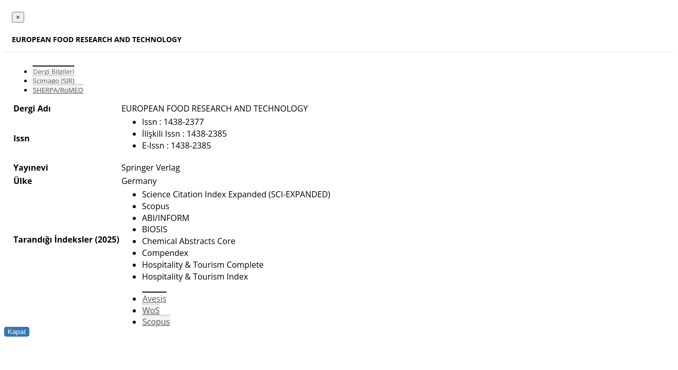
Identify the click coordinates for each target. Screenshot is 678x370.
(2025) (107, 239)
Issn (21, 138)
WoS (150, 310)
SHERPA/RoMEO (58, 90)
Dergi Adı (32, 108)
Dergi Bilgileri (53, 71)
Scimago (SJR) (53, 80)
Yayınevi (30, 167)
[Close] (18, 17)
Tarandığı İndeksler (53, 239)
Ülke (22, 181)
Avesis (154, 298)
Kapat (17, 332)
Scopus (156, 321)
